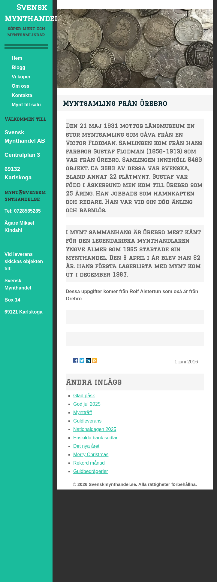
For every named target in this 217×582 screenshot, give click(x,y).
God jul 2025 (87, 404)
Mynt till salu (26, 104)
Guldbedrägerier (90, 471)
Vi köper (21, 76)
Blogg (18, 67)
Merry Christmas (90, 454)
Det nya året (86, 446)
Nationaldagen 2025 (94, 429)
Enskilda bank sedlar (95, 437)
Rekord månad (89, 462)
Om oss (20, 86)
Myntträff (82, 412)
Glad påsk (84, 395)
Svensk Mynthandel (32, 13)
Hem (17, 58)
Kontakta (22, 95)
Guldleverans (87, 420)
